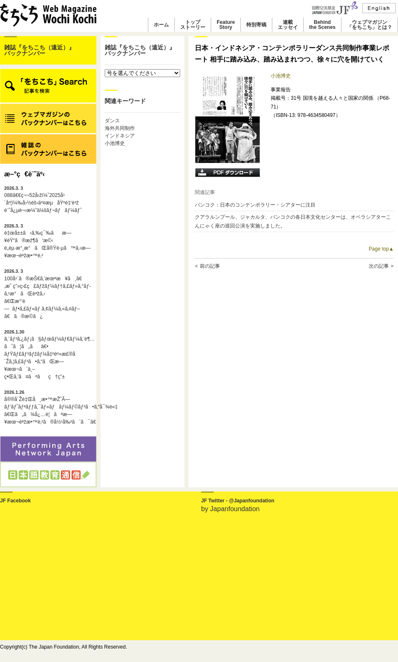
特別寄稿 (256, 25)
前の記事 (210, 266)
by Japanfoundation (230, 508)
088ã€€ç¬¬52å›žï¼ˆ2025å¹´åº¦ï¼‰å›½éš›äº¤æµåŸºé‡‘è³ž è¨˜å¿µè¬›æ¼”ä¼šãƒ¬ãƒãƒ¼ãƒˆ (43, 199)
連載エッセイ (288, 24)
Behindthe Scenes (322, 24)
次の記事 (379, 266)
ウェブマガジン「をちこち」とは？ (369, 24)
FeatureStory (226, 24)
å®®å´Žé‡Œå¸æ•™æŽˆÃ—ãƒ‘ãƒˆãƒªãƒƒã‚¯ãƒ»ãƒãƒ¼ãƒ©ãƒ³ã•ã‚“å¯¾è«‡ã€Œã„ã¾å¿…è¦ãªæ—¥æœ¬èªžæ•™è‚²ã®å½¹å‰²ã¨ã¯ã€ (48, 407)
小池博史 (115, 143)
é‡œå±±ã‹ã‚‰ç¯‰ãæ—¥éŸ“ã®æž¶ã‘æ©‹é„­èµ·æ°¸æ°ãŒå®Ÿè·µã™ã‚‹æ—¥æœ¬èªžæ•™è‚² (47, 241)
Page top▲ (381, 249)
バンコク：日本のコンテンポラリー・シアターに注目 (255, 205)
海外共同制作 (120, 128)
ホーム (161, 25)
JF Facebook (15, 501)
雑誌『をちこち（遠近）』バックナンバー (39, 50)
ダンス (112, 121)
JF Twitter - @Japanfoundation (237, 501)
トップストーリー (192, 24)
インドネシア (120, 136)
